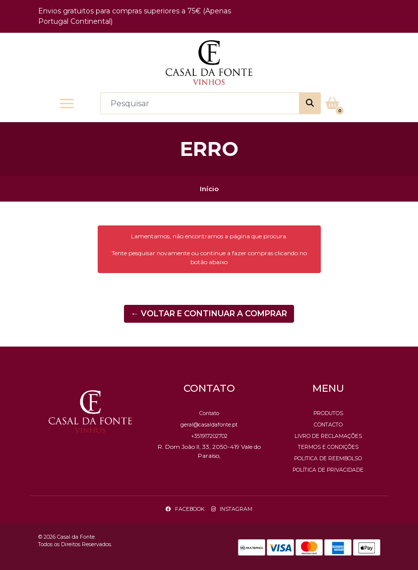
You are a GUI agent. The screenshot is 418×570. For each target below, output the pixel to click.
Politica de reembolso (328, 458)
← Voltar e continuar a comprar (209, 313)
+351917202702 (209, 436)
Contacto (328, 425)
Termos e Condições (328, 447)
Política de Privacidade (328, 470)
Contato (209, 413)
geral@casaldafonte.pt (209, 425)
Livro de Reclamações (328, 436)
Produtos (328, 413)
